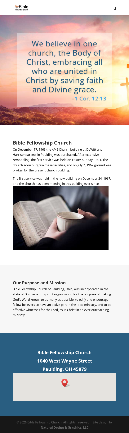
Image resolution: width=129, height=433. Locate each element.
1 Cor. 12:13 (90, 98)
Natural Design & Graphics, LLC (64, 427)
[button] (65, 383)
